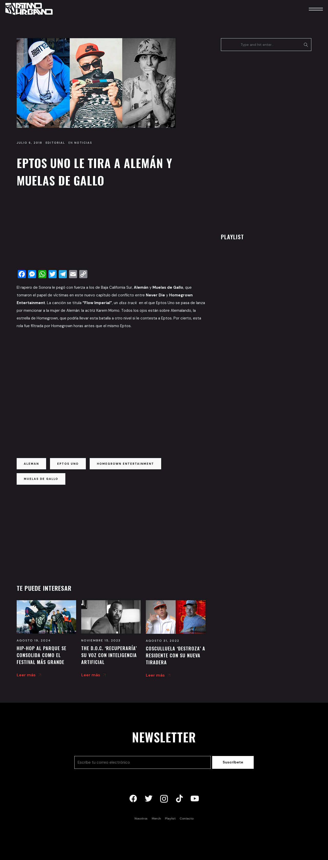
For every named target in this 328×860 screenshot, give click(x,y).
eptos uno (68, 463)
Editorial (55, 142)
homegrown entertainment (125, 463)
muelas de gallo (41, 479)
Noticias (83, 142)
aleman (31, 463)
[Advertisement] (111, 230)
